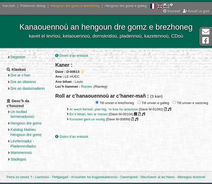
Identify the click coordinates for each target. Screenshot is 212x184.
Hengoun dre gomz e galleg (126, 6)
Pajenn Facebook (205, 40)
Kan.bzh (9, 6)
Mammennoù (21, 153)
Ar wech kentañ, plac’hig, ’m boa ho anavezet (103, 109)
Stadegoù (18, 159)
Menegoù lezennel (192, 177)
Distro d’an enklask (71, 55)
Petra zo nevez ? (19, 177)
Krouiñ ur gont (196, 11)
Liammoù (42, 177)
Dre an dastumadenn (27, 88)
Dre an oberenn (23, 82)
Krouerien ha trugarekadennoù (94, 177)
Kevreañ (171, 11)
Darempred (129, 177)
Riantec (86, 86)
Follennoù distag (32, 6)
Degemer (18, 57)
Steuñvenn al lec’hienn (157, 177)
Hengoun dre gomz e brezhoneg (75, 6)
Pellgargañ (60, 177)
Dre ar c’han (20, 75)
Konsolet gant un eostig (87, 119)
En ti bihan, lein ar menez (88, 114)
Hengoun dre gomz (26, 123)
